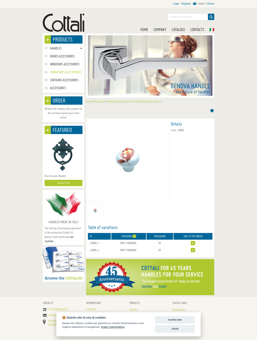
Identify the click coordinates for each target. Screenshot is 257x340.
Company (159, 29)
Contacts (197, 29)
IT (212, 29)
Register (186, 3)
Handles (133, 309)
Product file (64, 183)
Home (144, 29)
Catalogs (178, 29)
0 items (210, 3)
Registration (179, 309)
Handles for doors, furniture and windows (63, 23)
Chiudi (175, 328)
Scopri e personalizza (113, 326)
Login (176, 3)
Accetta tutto (175, 319)
